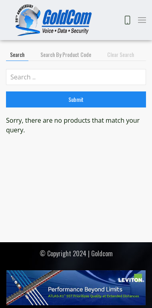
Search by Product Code (65, 54)
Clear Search (120, 54)
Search (17, 54)
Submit (76, 99)
